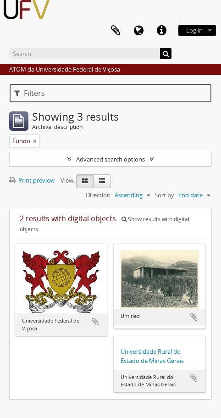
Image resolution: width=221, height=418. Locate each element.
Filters (29, 93)
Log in (194, 30)
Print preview (32, 180)
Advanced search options (110, 159)
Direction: (99, 195)
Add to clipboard (95, 321)
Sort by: (165, 195)
